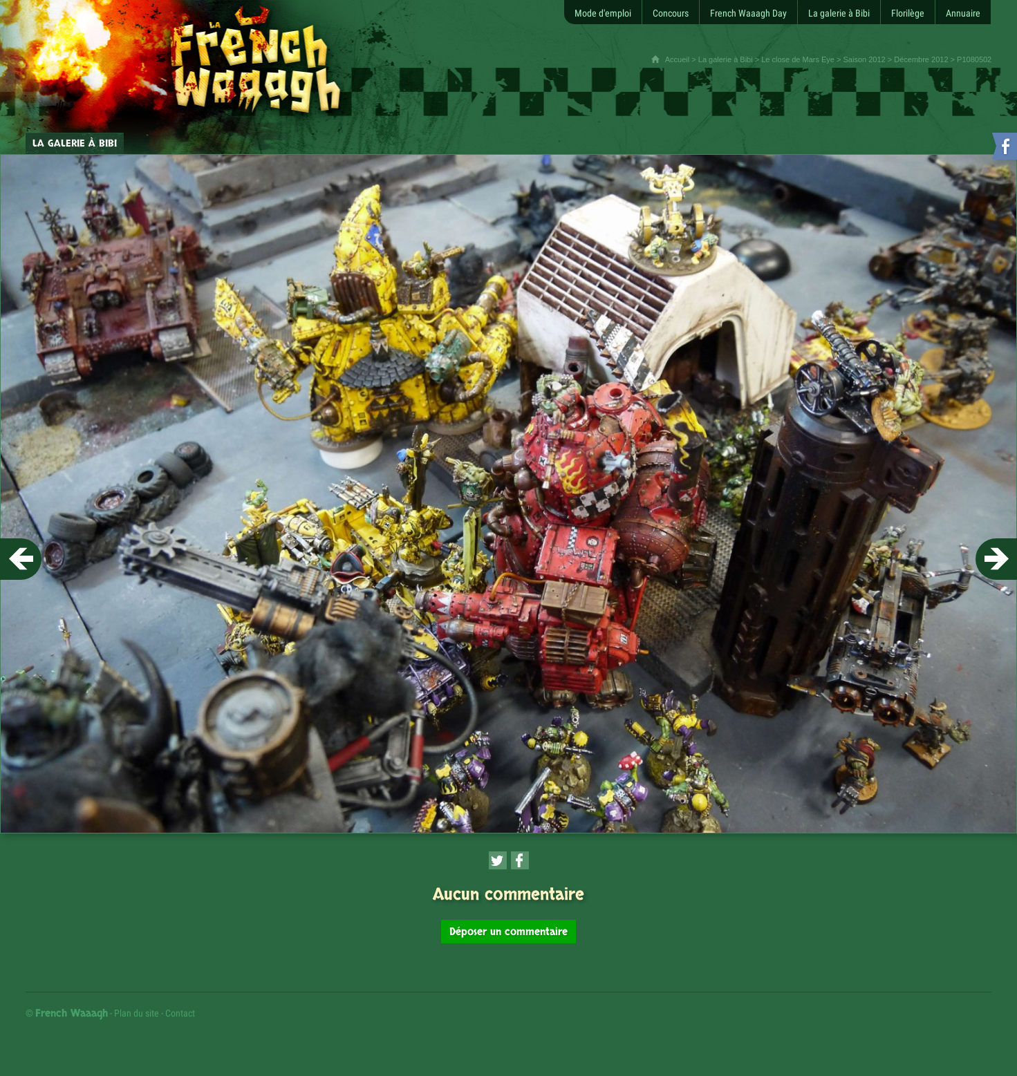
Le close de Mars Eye (797, 59)
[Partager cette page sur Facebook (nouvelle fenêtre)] (520, 860)
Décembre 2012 (921, 59)
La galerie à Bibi (725, 59)
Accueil (677, 59)
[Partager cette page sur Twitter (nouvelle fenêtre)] (498, 860)
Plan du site (136, 1013)
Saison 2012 (864, 59)
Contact (180, 1013)
